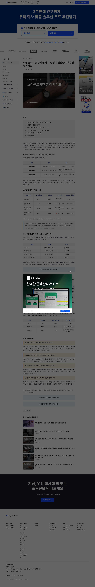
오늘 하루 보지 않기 (29, 311)
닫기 (70, 271)
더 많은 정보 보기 (65, 311)
